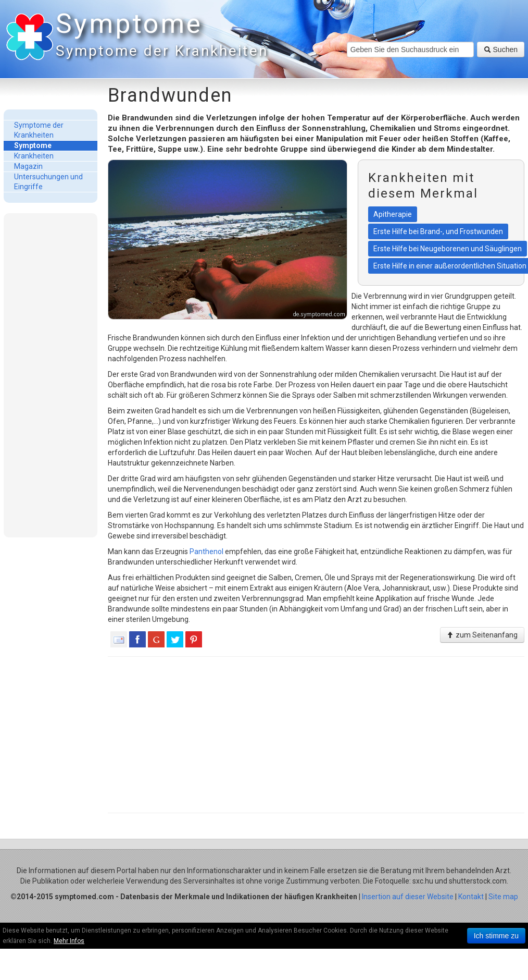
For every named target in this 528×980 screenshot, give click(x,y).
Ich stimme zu (496, 936)
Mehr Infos (69, 941)
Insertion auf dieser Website (408, 896)
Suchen (501, 49)
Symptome (160, 36)
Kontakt (471, 896)
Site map (503, 896)
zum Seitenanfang (482, 635)
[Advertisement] (50, 374)
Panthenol (206, 551)
